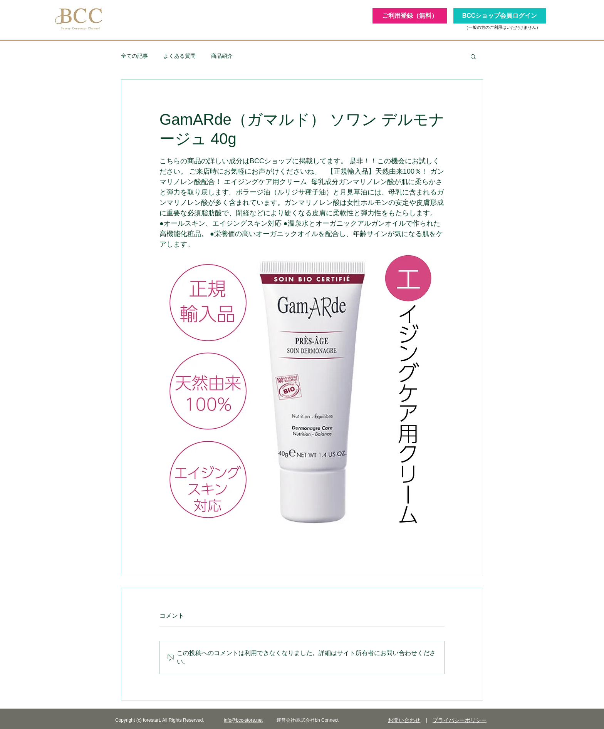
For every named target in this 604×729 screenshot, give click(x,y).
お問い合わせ (404, 720)
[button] (473, 56)
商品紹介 (222, 56)
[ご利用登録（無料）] (409, 15)
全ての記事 (134, 56)
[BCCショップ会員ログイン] (499, 15)
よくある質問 (179, 56)
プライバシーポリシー (460, 720)
